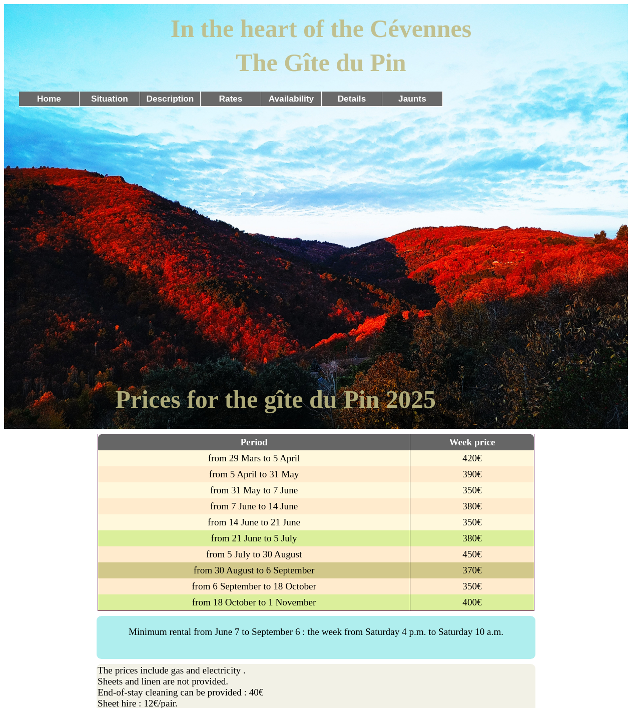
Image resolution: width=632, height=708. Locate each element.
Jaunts (412, 99)
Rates (230, 99)
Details (352, 99)
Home (49, 99)
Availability (291, 99)
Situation (109, 99)
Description (170, 99)
